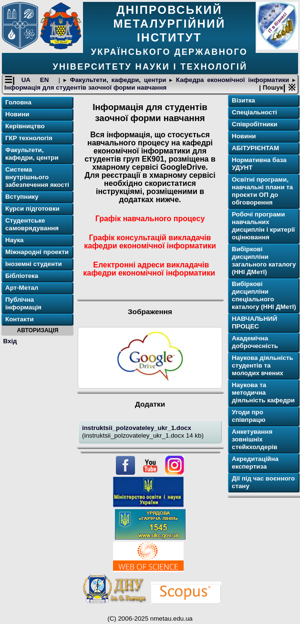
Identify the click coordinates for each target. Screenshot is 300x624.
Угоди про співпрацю (249, 416)
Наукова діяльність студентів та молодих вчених (262, 365)
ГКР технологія (28, 138)
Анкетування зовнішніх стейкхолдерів (254, 439)
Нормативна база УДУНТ (259, 163)
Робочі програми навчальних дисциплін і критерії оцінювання (263, 226)
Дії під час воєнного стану (263, 482)
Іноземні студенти (33, 263)
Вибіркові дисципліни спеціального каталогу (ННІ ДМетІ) (264, 295)
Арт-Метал (21, 287)
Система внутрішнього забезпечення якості (37, 177)
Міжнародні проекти (37, 252)
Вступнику (22, 196)
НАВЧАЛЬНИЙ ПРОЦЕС (254, 322)
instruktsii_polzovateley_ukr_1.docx (136, 427)
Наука (14, 240)
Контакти (19, 319)
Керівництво (25, 126)
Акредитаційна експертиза (255, 462)
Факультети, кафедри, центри (118, 79)
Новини (17, 114)
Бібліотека (21, 275)
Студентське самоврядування (32, 224)
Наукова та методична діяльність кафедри (263, 392)
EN (46, 79)
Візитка (243, 100)
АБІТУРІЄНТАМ (255, 148)
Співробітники (254, 124)
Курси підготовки (32, 208)
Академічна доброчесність (255, 342)
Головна (18, 102)
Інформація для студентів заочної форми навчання (85, 87)
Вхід (10, 341)
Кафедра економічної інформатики (232, 79)
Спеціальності (254, 112)
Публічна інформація (23, 303)
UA (27, 79)
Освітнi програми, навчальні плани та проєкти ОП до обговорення (262, 191)
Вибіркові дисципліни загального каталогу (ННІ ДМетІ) (264, 261)
